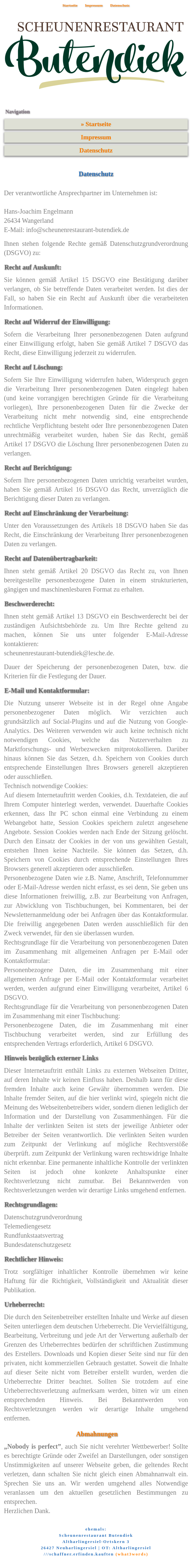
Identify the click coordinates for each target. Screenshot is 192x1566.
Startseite (69, 5)
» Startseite (96, 124)
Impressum (94, 5)
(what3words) (132, 1554)
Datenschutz (120, 5)
